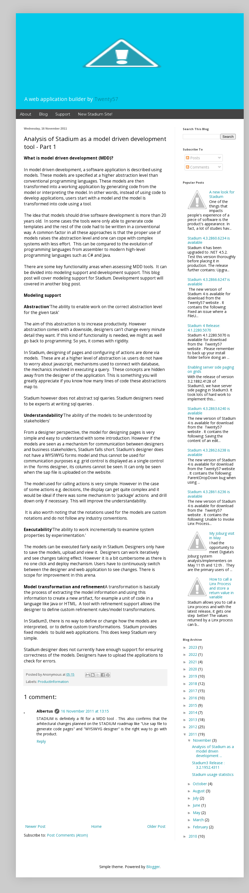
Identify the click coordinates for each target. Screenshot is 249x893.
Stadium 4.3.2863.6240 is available (209, 410)
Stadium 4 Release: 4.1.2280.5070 (204, 328)
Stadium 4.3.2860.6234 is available (209, 240)
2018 (193, 683)
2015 (193, 705)
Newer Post (35, 826)
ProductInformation (53, 681)
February (201, 826)
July (196, 798)
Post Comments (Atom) (67, 835)
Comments (197, 167)
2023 (193, 647)
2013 (193, 719)
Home (96, 826)
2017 (193, 690)
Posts (193, 157)
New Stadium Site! (95, 114)
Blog (43, 114)
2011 (193, 734)
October (200, 783)
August (199, 790)
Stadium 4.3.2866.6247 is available (209, 281)
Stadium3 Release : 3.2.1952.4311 (208, 765)
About (25, 114)
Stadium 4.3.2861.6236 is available (209, 494)
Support (62, 114)
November (202, 740)
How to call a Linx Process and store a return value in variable (221, 588)
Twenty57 (106, 99)
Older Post (156, 826)
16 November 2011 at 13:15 (85, 711)
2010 (193, 836)
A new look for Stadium (221, 194)
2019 (193, 676)
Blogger (153, 866)
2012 (193, 726)
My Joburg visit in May (221, 535)
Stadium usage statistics (213, 774)
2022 (193, 654)
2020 (193, 668)
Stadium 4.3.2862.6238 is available (209, 452)
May (197, 812)
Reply (41, 741)
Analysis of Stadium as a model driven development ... (213, 751)
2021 (193, 661)
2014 (193, 712)
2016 (193, 697)
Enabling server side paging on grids (211, 369)
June (197, 805)
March (199, 819)
